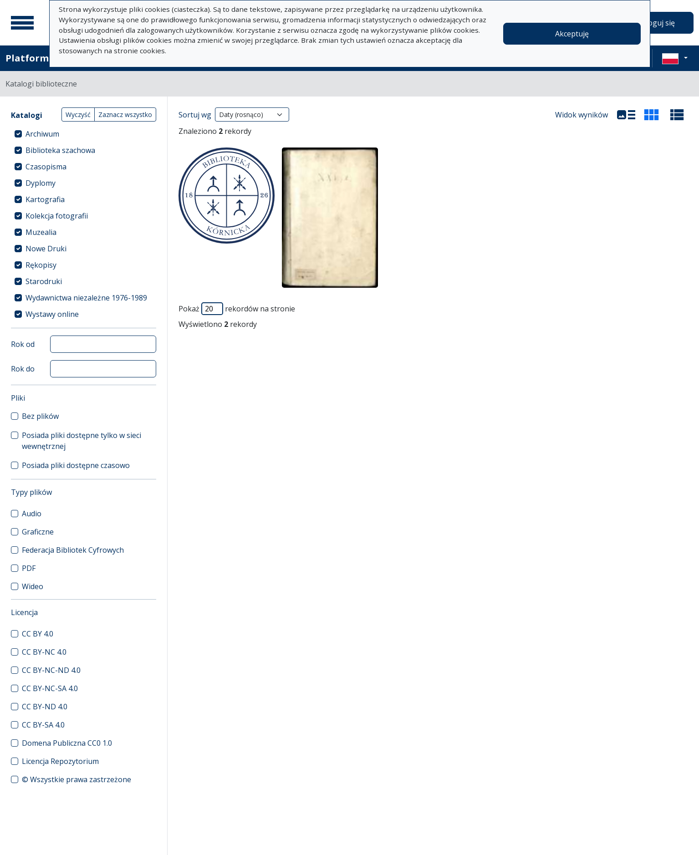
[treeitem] (83, 133)
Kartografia (45, 199)
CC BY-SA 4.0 (43, 725)
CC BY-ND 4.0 (44, 707)
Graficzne (38, 532)
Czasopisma (46, 167)
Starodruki (44, 281)
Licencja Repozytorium (60, 761)
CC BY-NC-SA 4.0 (50, 688)
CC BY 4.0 (37, 634)
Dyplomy (41, 183)
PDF (29, 568)
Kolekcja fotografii (57, 216)
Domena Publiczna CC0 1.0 (67, 743)
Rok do (23, 369)
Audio (31, 514)
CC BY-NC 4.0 (44, 652)
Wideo (32, 586)
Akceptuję (572, 34)
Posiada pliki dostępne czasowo (76, 465)
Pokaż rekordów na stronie (237, 308)
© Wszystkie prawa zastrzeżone (76, 779)
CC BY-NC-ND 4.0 (51, 670)
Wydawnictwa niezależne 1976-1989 (86, 298)
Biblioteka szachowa (60, 150)
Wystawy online (52, 314)
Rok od (23, 344)
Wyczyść (78, 114)
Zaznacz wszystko (125, 114)
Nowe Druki (46, 249)
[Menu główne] (22, 23)
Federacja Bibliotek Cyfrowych (73, 550)
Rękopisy (41, 265)
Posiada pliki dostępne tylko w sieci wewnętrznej (81, 440)
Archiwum (42, 134)
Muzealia (41, 232)
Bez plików (40, 416)
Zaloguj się (656, 23)
